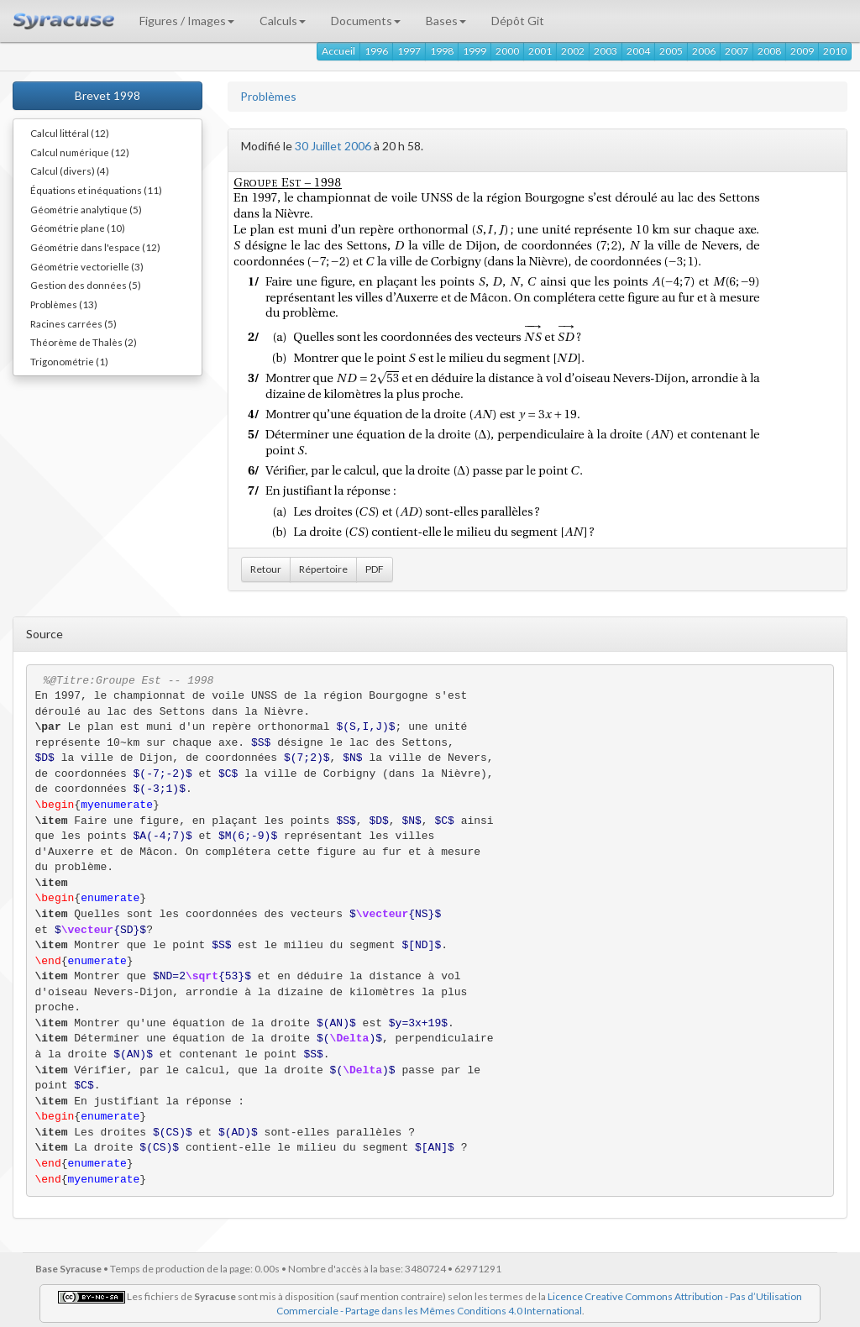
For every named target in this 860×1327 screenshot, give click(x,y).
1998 (442, 51)
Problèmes (268, 96)
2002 (573, 51)
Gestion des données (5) (85, 285)
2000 (507, 51)
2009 (802, 51)
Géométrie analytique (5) (86, 209)
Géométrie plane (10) (77, 227)
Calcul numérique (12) (79, 152)
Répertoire (323, 569)
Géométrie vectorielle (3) (87, 266)
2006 (704, 51)
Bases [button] (446, 20)
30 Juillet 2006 (333, 146)
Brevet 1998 (107, 95)
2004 (638, 51)
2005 (671, 51)
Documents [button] (366, 20)
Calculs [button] (283, 20)
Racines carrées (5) (73, 323)
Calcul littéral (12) (69, 133)
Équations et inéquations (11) (96, 190)
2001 (540, 51)
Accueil (338, 51)
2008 (769, 51)
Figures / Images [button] (186, 20)
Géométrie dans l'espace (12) (95, 247)
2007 (736, 51)
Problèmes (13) (63, 304)
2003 (605, 51)
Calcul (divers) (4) (69, 170)
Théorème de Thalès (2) (83, 342)
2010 (835, 51)
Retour (265, 569)
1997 (409, 51)
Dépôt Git (517, 20)
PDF (374, 569)
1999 (474, 51)
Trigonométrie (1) (69, 361)
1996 (376, 51)
